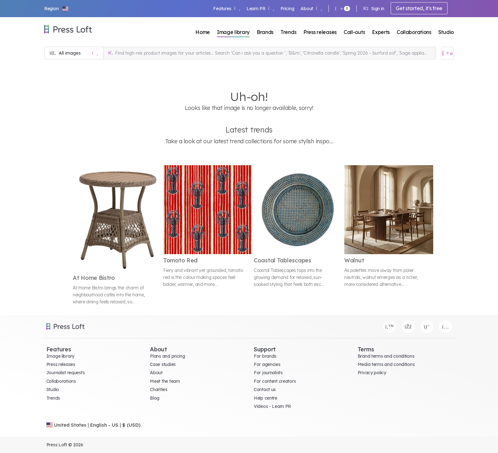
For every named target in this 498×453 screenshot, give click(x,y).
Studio (446, 32)
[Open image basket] (447, 53)
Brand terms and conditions (386, 356)
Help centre (265, 398)
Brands (265, 32)
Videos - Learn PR (272, 406)
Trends (288, 32)
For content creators (275, 381)
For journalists (268, 372)
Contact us (265, 389)
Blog (154, 398)
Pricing (287, 8)
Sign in (373, 8)
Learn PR (260, 8)
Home (202, 32)
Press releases (320, 32)
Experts (381, 32)
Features (226, 8)
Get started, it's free (419, 8)
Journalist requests (65, 372)
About (311, 8)
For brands (265, 356)
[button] (56, 8)
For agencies (267, 364)
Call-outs (354, 32)
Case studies (163, 364)
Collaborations (414, 32)
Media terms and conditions (386, 364)
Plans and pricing (167, 356)
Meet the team (165, 381)
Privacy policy (372, 372)
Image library (233, 32)
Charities (158, 389)
